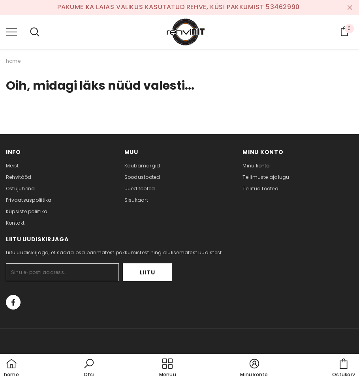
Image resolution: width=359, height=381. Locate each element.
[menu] (11, 31)
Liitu (147, 272)
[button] (89, 368)
